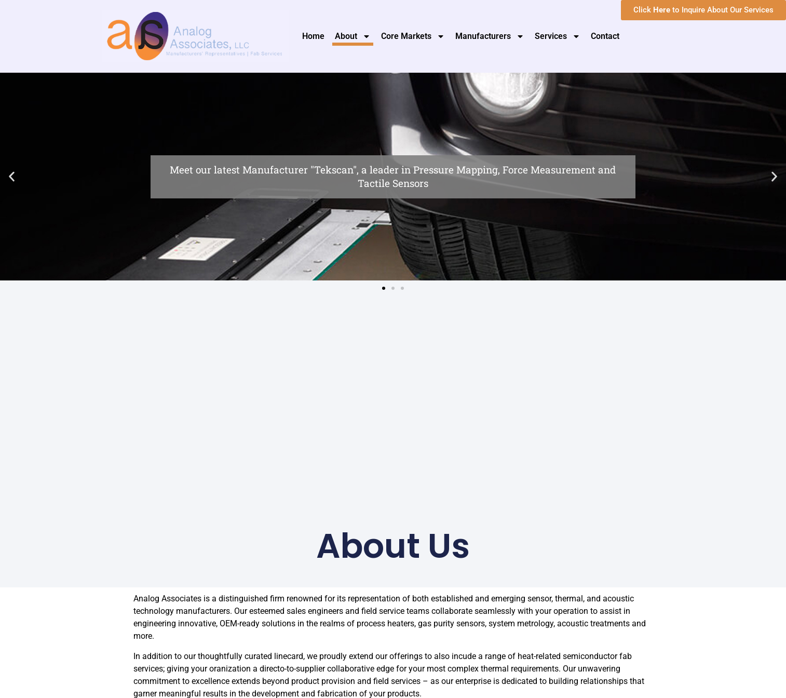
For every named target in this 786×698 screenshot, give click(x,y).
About (353, 36)
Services (557, 36)
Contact (605, 36)
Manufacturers (489, 36)
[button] (11, 176)
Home (313, 36)
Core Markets (413, 36)
